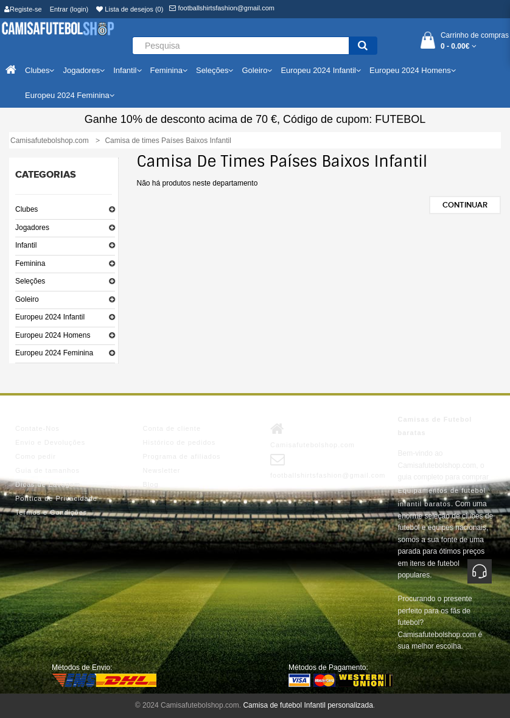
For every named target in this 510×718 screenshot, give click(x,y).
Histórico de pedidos (179, 442)
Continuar (464, 205)
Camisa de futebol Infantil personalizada (307, 705)
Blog (151, 484)
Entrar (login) (69, 9)
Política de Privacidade (56, 498)
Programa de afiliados (182, 456)
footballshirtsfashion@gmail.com (221, 8)
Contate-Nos (37, 428)
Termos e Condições (51, 512)
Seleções (30, 281)
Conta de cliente (172, 428)
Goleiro (27, 299)
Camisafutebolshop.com (312, 435)
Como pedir (35, 456)
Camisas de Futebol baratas (435, 426)
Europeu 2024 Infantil (50, 317)
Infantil (26, 245)
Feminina (30, 263)
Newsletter (162, 470)
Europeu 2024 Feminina (54, 353)
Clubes (26, 209)
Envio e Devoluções (50, 442)
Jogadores (32, 227)
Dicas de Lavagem (47, 484)
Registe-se (23, 9)
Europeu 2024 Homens (52, 335)
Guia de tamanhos (47, 470)
